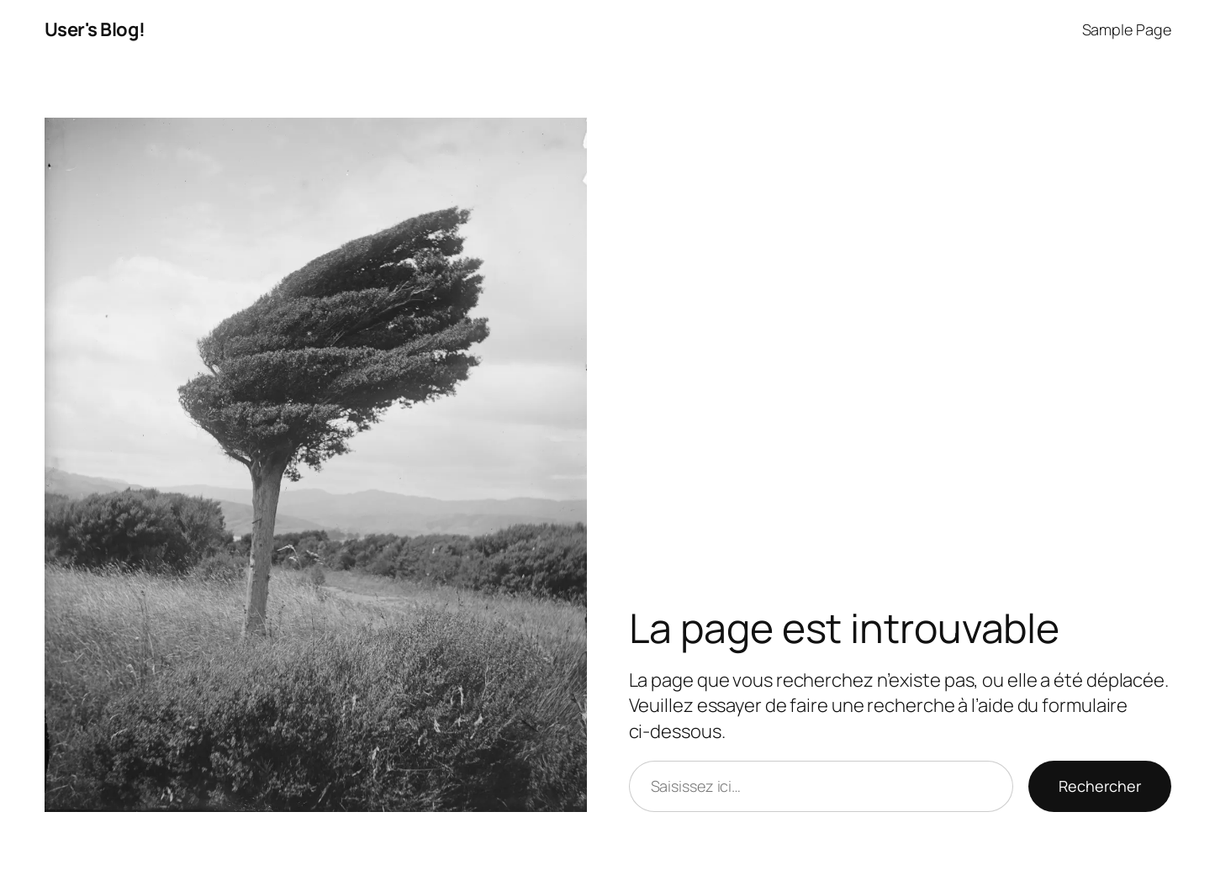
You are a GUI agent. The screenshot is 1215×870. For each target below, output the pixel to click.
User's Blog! (95, 29)
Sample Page (1126, 29)
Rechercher (1100, 786)
